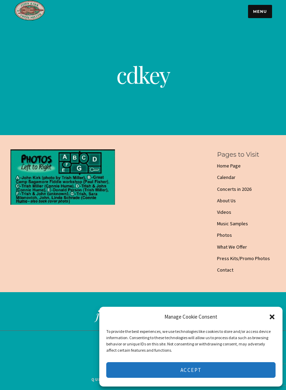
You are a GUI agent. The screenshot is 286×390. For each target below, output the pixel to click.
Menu (260, 11)
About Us (226, 200)
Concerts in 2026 (234, 189)
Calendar (226, 177)
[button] (272, 316)
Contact (225, 270)
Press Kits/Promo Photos (243, 258)
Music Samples (232, 223)
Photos (224, 235)
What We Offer (232, 247)
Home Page (229, 166)
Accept (191, 370)
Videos (224, 212)
